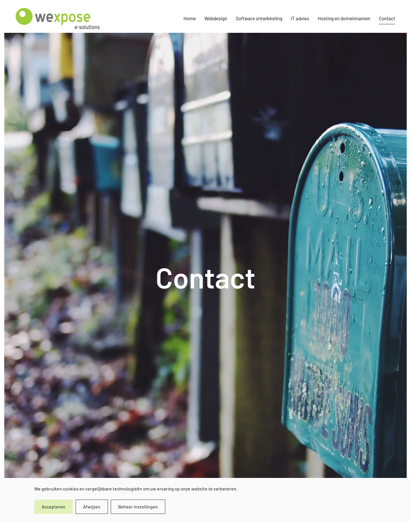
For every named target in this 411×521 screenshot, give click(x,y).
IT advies (300, 18)
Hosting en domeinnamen (344, 18)
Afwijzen (91, 506)
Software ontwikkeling (259, 18)
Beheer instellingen (138, 506)
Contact (387, 18)
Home (190, 18)
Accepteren (53, 506)
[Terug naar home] (59, 18)
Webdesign (215, 18)
